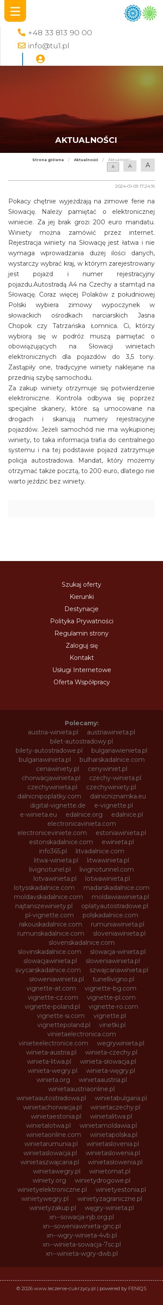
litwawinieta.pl (108, 860)
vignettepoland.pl (63, 1025)
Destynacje (81, 609)
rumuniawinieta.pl (117, 924)
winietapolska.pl (113, 1135)
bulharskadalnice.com (112, 760)
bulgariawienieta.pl (119, 750)
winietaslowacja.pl (50, 1153)
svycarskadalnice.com (48, 970)
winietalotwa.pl (48, 1125)
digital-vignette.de (58, 805)
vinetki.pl (112, 1025)
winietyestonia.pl (121, 1189)
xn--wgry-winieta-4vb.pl (82, 1235)
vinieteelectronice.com (53, 1043)
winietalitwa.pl (111, 1116)
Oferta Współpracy (81, 682)
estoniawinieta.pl (121, 833)
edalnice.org (84, 814)
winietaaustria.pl (103, 1080)
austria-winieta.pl (53, 732)
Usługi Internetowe (81, 670)
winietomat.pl (109, 1171)
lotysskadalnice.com (44, 888)
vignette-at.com (51, 988)
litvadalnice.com (100, 851)
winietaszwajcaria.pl (49, 1162)
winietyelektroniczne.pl (52, 1189)
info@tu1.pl (49, 45)
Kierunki (82, 597)
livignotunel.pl (50, 869)
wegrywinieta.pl (120, 1043)
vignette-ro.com (113, 1007)
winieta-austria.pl (51, 1052)
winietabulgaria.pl (121, 1098)
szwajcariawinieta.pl (119, 970)
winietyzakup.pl (53, 1208)
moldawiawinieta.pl (120, 897)
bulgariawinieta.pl (45, 760)
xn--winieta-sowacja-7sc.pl (82, 1244)
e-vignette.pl (113, 805)
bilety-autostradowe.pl (49, 750)
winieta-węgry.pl (110, 1071)
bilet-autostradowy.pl (81, 741)
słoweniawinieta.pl (56, 979)
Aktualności (86, 160)
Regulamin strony (81, 633)
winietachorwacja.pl (52, 1107)
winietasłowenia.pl (115, 1162)
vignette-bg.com (110, 988)
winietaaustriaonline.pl (81, 1089)
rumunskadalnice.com (50, 933)
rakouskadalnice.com (50, 924)
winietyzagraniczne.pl (109, 1199)
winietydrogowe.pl (102, 1180)
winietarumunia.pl (51, 1144)
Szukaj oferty (81, 584)
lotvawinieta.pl (55, 878)
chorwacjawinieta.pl (51, 778)
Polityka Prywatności (81, 621)
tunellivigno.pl (113, 979)
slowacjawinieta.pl (50, 961)
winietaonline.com (53, 1135)
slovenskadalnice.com (82, 943)
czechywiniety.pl (111, 787)
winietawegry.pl (56, 1171)
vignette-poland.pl (52, 1007)
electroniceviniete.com (52, 833)
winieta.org (53, 1080)
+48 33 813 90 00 (60, 32)
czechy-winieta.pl (115, 778)
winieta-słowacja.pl (108, 1061)
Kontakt (82, 658)
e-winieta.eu (38, 814)
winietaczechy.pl (115, 1107)
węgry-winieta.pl (109, 1208)
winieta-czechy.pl (111, 1052)
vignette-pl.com (111, 997)
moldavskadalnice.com (48, 897)
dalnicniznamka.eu (118, 796)
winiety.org (49, 1180)
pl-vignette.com (49, 915)
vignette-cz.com (53, 997)
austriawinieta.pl (111, 732)
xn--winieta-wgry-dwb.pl (82, 1254)
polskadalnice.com (110, 915)
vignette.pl (109, 1016)
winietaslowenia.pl (113, 1153)
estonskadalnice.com (61, 842)
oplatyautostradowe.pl (114, 906)
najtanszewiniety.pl (44, 906)
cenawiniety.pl (57, 769)
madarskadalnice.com (116, 888)
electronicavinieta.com (81, 824)
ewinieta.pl (118, 842)
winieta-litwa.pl (49, 1061)
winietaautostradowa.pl (51, 1098)
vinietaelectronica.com (81, 1034)
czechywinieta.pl (52, 787)
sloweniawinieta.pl (113, 961)
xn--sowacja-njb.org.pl (81, 1217)
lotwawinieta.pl (107, 878)
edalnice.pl (127, 814)
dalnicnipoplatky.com (49, 796)
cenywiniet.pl (107, 769)
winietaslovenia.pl (112, 1144)
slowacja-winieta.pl (118, 952)
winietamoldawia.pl (108, 1125)
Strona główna (48, 160)
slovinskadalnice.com (49, 952)
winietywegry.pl (45, 1199)
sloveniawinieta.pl (119, 933)
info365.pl (53, 851)
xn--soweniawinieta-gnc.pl (82, 1226)
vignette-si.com (61, 1016)
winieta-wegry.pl (52, 1071)
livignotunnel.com (107, 869)
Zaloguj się (82, 645)
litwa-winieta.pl (56, 860)
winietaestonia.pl (56, 1116)
